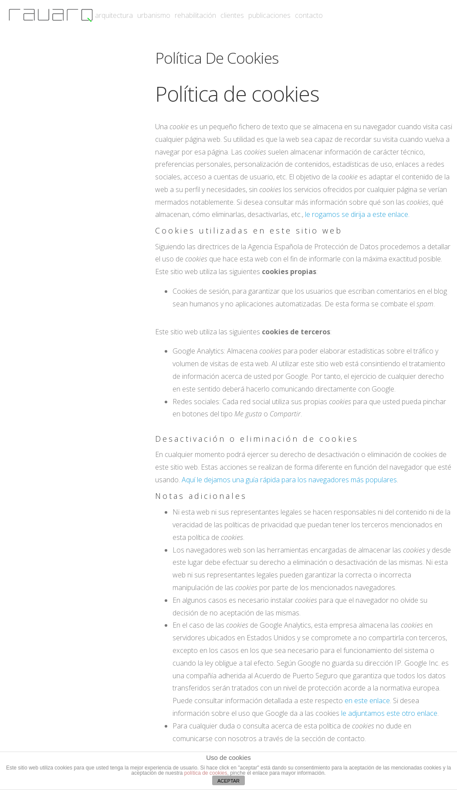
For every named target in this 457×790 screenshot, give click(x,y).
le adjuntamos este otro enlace (389, 713)
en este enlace (367, 700)
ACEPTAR (228, 780)
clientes (232, 15)
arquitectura (114, 15)
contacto (309, 15)
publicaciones (269, 15)
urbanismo (153, 15)
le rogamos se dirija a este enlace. (357, 214)
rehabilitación (195, 15)
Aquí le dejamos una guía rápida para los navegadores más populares (289, 479)
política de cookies (205, 773)
